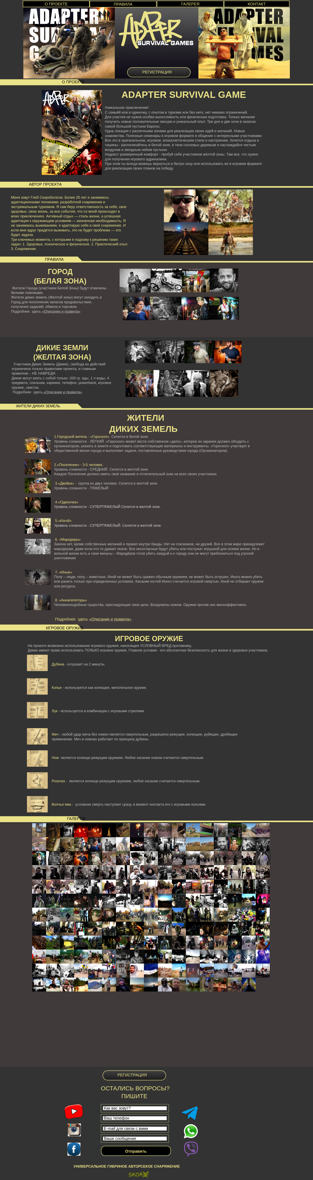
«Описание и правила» (61, 311)
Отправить (136, 1151)
